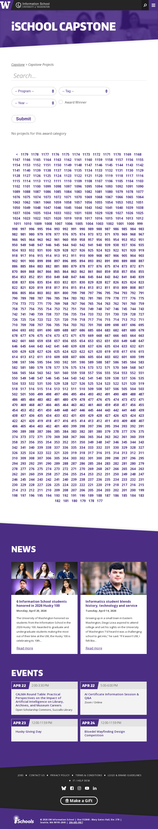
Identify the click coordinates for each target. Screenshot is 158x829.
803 (40, 292)
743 (141, 308)
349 (91, 441)
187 (108, 495)
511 (74, 388)
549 (23, 377)
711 (141, 319)
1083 (78, 191)
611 (40, 356)
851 (40, 276)
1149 (68, 164)
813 (91, 287)
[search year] (34, 103)
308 (32, 457)
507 (108, 388)
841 (124, 276)
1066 (119, 196)
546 (48, 377)
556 (99, 372)
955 (108, 239)
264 (133, 468)
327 (141, 447)
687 (74, 330)
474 (116, 399)
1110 (68, 180)
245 (23, 479)
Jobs (20, 775)
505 (124, 388)
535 (141, 377)
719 (74, 319)
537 (124, 377)
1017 (88, 218)
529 (57, 383)
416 (65, 420)
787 (40, 298)
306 (48, 457)
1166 (27, 159)
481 (57, 399)
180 (74, 500)
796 (99, 292)
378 (116, 431)
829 (91, 282)
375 (141, 431)
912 (65, 255)
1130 (129, 170)
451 (40, 409)
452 (32, 409)
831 (74, 282)
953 (124, 239)
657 (57, 340)
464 (65, 404)
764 (99, 303)
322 (48, 452)
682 (116, 330)
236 (99, 479)
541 (91, 377)
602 (116, 356)
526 (82, 383)
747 (108, 308)
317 (91, 452)
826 (116, 282)
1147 (88, 164)
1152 (37, 164)
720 (65, 319)
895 (74, 260)
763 (108, 303)
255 (74, 473)
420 (32, 420)
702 (82, 324)
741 (23, 314)
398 (82, 425)
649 (124, 340)
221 (91, 484)
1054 (109, 202)
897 (57, 260)
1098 (57, 186)
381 (91, 431)
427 (108, 415)
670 (82, 335)
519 (141, 383)
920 (133, 250)
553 (124, 372)
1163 (57, 159)
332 (99, 447)
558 (82, 372)
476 (99, 399)
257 (57, 473)
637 (91, 345)
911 (74, 255)
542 (82, 377)
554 (116, 372)
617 (124, 351)
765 (91, 303)
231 (141, 479)
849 (57, 276)
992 (65, 228)
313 (124, 452)
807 (141, 287)
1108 (88, 180)
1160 (88, 159)
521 (124, 383)
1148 (78, 164)
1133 (99, 170)
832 (65, 282)
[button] (145, 5)
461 (91, 404)
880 (65, 266)
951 (141, 239)
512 (65, 388)
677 (23, 335)
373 (23, 436)
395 (108, 425)
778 (116, 298)
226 (48, 484)
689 (57, 330)
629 (23, 351)
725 (23, 319)
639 (74, 345)
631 (141, 345)
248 (133, 473)
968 (133, 234)
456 (133, 404)
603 (108, 356)
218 (116, 484)
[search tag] (84, 91)
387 (40, 431)
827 (108, 282)
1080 (109, 191)
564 (32, 372)
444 (99, 409)
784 (65, 298)
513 (57, 388)
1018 (78, 218)
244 (32, 479)
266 (116, 468)
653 (91, 340)
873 (124, 266)
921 (124, 250)
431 (74, 415)
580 (32, 367)
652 (99, 340)
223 (74, 484)
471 (141, 399)
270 (82, 468)
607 (74, 356)
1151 (47, 164)
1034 (47, 212)
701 (91, 324)
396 (99, 425)
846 (82, 276)
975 (74, 234)
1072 (57, 196)
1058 (68, 202)
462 (82, 404)
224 (65, 484)
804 (32, 292)
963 (40, 239)
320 (65, 452)
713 (124, 319)
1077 (140, 191)
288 (65, 463)
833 (57, 282)
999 (140, 223)
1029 (99, 212)
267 (108, 468)
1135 (78, 170)
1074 (37, 196)
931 (40, 250)
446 (82, 409)
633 (124, 345)
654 (82, 340)
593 (57, 361)
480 (65, 399)
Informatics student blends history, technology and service (111, 603)
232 (133, 479)
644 (32, 345)
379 (108, 431)
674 (48, 335)
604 (99, 356)
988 (99, 228)
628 (32, 351)
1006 (69, 223)
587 (108, 361)
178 (91, 500)
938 (116, 244)
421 (23, 420)
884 (32, 266)
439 (141, 409)
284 (99, 463)
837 (23, 282)
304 (65, 457)
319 (74, 452)
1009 (38, 223)
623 (74, 351)
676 (32, 335)
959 (74, 239)
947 (40, 244)
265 (124, 468)
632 (133, 345)
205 (91, 489)
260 (32, 473)
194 (48, 495)
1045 (68, 207)
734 (82, 314)
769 (57, 303)
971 (108, 234)
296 (133, 457)
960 (65, 239)
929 (57, 250)
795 (108, 292)
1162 (68, 159)
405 (23, 425)
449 (57, 409)
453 (23, 409)
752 (65, 308)
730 (116, 314)
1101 (27, 186)
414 (82, 420)
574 (82, 367)
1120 (99, 175)
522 (116, 383)
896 (65, 260)
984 (133, 228)
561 (57, 372)
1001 (120, 223)
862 (82, 271)
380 (99, 431)
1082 (88, 191)
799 (74, 292)
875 (108, 266)
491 (108, 393)
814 (82, 287)
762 (116, 303)
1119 (109, 175)
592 (65, 361)
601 (124, 356)
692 (32, 330)
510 (82, 388)
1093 (109, 186)
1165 (37, 159)
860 (99, 271)
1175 (66, 154)
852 (32, 276)
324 (32, 452)
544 (65, 377)
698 (116, 324)
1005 (79, 223)
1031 (78, 212)
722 (48, 319)
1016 (99, 218)
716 (99, 319)
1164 (47, 159)
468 (32, 404)
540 (99, 377)
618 (116, 351)
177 (100, 500)
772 (32, 303)
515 (40, 388)
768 (65, 303)
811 (108, 287)
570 (116, 367)
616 (133, 351)
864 (65, 271)
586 (116, 361)
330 (116, 447)
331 (108, 447)
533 (23, 383)
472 (133, 399)
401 (57, 425)
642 (48, 345)
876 (99, 266)
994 (48, 228)
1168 (138, 154)
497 (57, 393)
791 (141, 292)
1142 (140, 164)
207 (74, 489)
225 (57, 484)
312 (133, 452)
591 (74, 361)
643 (40, 345)
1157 (119, 159)
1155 (140, 159)
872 (133, 266)
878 (82, 266)
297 (124, 457)
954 (116, 239)
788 (32, 298)
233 (124, 479)
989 (91, 228)
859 (108, 271)
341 (23, 447)
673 (57, 335)
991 (74, 228)
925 (91, 250)
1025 (140, 212)
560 (65, 372)
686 (82, 330)
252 (99, 473)
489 (124, 393)
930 (48, 250)
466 (48, 404)
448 (65, 409)
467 (40, 404)
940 (99, 244)
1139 (37, 170)
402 (48, 425)
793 (124, 292)
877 (91, 266)
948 (32, 244)
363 (108, 436)
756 (32, 308)
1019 (68, 218)
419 (40, 420)
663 (141, 335)
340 (32, 447)
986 (116, 228)
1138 (47, 170)
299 (108, 457)
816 (65, 287)
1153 (27, 164)
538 (116, 377)
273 (57, 468)
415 (74, 420)
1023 (27, 218)
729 (124, 314)
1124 (57, 175)
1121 (88, 175)
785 (57, 298)
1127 (27, 175)
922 (116, 250)
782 (82, 298)
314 (116, 452)
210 (48, 489)
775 (141, 298)
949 (23, 244)
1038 (140, 207)
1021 (47, 218)
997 (23, 228)
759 (141, 303)
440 (133, 409)
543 (74, 377)
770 (48, 303)
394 (116, 425)
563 (40, 372)
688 (65, 330)
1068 (99, 196)
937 (124, 244)
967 (141, 234)
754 (48, 308)
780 (99, 298)
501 (23, 393)
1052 (129, 202)
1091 (129, 186)
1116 (140, 175)
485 (23, 399)
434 (48, 415)
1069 (88, 196)
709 (23, 324)
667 (108, 335)
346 (116, 441)
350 (82, 441)
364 (99, 436)
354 (48, 441)
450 (48, 409)
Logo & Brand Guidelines (124, 775)
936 (133, 244)
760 (133, 303)
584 (133, 361)
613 (23, 356)
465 (57, 404)
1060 (47, 202)
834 (48, 282)
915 (40, 255)
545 (57, 377)
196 (32, 495)
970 (116, 234)
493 (91, 393)
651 (108, 340)
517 (23, 388)
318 (82, 452)
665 (124, 335)
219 (108, 484)
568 (133, 367)
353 (57, 441)
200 (133, 489)
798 (82, 292)
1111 (57, 180)
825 (124, 282)
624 (65, 351)
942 (82, 244)
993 (57, 228)
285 (91, 463)
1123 (68, 175)
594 (48, 361)
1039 (129, 207)
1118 (119, 175)
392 (133, 425)
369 (57, 436)
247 (141, 473)
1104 (129, 180)
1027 (119, 212)
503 (141, 388)
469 (23, 404)
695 (141, 324)
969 (124, 234)
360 (133, 436)
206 (82, 489)
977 (57, 234)
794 (116, 292)
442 (116, 409)
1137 (57, 170)
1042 (99, 207)
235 (108, 479)
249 (124, 473)
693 (23, 330)
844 (99, 276)
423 (141, 415)
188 (99, 495)
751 (74, 308)
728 (133, 314)
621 (91, 351)
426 (116, 415)
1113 (37, 180)
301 (91, 457)
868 (32, 271)
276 (32, 468)
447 (74, 409)
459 (108, 404)
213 (23, 489)
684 (99, 330)
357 (23, 441)
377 (124, 431)
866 (48, 271)
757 (23, 308)
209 (57, 489)
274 (48, 468)
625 (57, 351)
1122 (78, 175)
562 (48, 372)
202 (116, 489)
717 (91, 319)
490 (116, 393)
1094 (99, 186)
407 (141, 420)
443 (108, 409)
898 (48, 260)
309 (23, 457)
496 (65, 393)
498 (48, 393)
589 (91, 361)
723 (40, 319)
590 (82, 361)
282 (116, 463)
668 (99, 335)
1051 (140, 202)
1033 (57, 212)
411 (108, 420)
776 (133, 298)
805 (23, 292)
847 (74, 276)
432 (65, 415)
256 (65, 473)
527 (74, 383)
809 (124, 287)
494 (82, 393)
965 (23, 239)
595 (40, 361)
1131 (119, 170)
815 (74, 287)
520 (133, 383)
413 (91, 420)
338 (48, 447)
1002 (110, 223)
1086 (47, 191)
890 (116, 260)
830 (82, 282)
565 (23, 372)
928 (65, 250)
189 (91, 495)
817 (57, 287)
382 (82, 431)
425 (124, 415)
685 (91, 330)
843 (108, 276)
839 (141, 276)
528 (65, 383)
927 (74, 250)
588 (99, 361)
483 (40, 399)
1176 (55, 154)
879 (74, 266)
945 (57, 244)
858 (116, 271)
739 (40, 314)
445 (91, 409)
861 (91, 271)
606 (82, 356)
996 (32, 228)
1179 (25, 154)
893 (91, 260)
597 (23, 361)
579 (40, 367)
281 (124, 463)
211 (40, 489)
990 (82, 228)
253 (91, 473)
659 (40, 340)
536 (133, 377)
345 (124, 441)
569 (124, 367)
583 (141, 361)
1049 (27, 207)
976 (65, 234)
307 (40, 457)
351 (74, 441)
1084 (68, 191)
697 (124, 324)
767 (74, 303)
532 (32, 383)
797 (91, 292)
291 (40, 463)
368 (65, 436)
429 (91, 415)
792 (133, 292)
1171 (107, 154)
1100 (37, 186)
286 (82, 463)
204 (99, 489)
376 (133, 431)
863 (74, 271)
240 (65, 479)
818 (48, 287)
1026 (129, 212)
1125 (47, 175)
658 (48, 340)
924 (99, 250)
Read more (24, 648)
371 (40, 436)
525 (91, 383)
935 (141, 244)
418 (48, 420)
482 (48, 399)
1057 (78, 202)
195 (40, 495)
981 (23, 234)
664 (133, 335)
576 (65, 367)
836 (32, 282)
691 (40, 330)
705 (57, 324)
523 (108, 383)
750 (82, 308)
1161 (78, 159)
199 (141, 489)
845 (91, 276)
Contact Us (36, 775)
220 (99, 484)
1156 (129, 159)
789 (23, 298)
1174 (76, 154)
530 (48, 383)
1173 (86, 154)
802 (48, 292)
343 (141, 441)
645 (23, 345)
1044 (78, 207)
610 (48, 356)
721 (57, 319)
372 (32, 436)
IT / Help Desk (81, 780)
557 (91, 372)
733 (91, 314)
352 (65, 441)
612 (32, 356)
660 (32, 340)
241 (57, 479)
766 (82, 303)
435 (40, 415)
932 (32, 250)
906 (116, 255)
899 (40, 260)
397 (91, 425)
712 (133, 319)
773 (23, 303)
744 (133, 308)
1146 (99, 164)
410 (116, 420)
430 (82, 415)
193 (57, 495)
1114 (27, 180)
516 (32, 388)
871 (141, 266)
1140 (27, 170)
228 (32, 484)
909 (91, 255)
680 (133, 330)
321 (57, 452)
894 (82, 260)
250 (116, 473)
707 (40, 324)
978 (48, 234)
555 (108, 372)
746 (116, 308)
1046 (57, 207)
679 (141, 330)
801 (57, 292)
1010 (28, 223)
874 (116, 266)
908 (99, 255)
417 (57, 420)
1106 (109, 180)
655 (74, 340)
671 (74, 335)
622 (82, 351)
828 (99, 282)
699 (108, 324)
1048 (37, 207)
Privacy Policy (60, 775)
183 (141, 495)
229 (23, 484)
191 (74, 495)
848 (65, 276)
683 (108, 330)
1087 (37, 191)
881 (57, 266)
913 (57, 255)
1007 (59, 223)
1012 (140, 218)
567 (141, 367)
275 (40, 468)
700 (99, 324)
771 (40, 303)
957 (91, 239)
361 (124, 436)
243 (40, 479)
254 (82, 473)
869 (23, 271)
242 (48, 479)
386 (48, 431)
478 (82, 399)
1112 (47, 180)
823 (141, 282)
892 (99, 260)
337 (57, 447)
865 (57, 271)
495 (74, 393)
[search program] (34, 91)
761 (124, 303)
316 (99, 452)
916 (32, 255)
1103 (140, 180)
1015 (109, 218)
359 (141, 436)
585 (124, 361)
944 (65, 244)
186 (116, 495)
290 (48, 463)
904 (133, 255)
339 (40, 447)
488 (133, 393)
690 (48, 330)
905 (124, 255)
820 (32, 287)
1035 (37, 212)
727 (141, 314)
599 (141, 356)
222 (82, 484)
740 (32, 314)
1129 (140, 170)
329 (124, 447)
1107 (99, 180)
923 (108, 250)
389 (23, 431)
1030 (88, 212)
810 (116, 287)
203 (108, 489)
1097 (68, 186)
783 (74, 298)
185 (124, 495)
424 (133, 415)
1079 (119, 191)
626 (48, 351)
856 (133, 271)
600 (133, 356)
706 (48, 324)
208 (65, 489)
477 (91, 399)
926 (82, 250)
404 (32, 425)
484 (32, 399)
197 (23, 495)
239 (74, 479)
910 (82, 255)
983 (141, 228)
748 (99, 308)
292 (32, 463)
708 (32, 324)
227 (40, 484)
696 (133, 324)
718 (82, 319)
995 (40, 228)
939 (108, 244)
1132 (109, 170)
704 (65, 324)
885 (23, 266)
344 (133, 441)
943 (74, 244)
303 (74, 457)
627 (40, 351)
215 (141, 484)
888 (133, 260)
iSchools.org (23, 819)
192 (65, 495)
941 (91, 244)
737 (57, 314)
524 (99, 383)
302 (82, 457)
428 (99, 415)
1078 (129, 191)
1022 (37, 218)
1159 (99, 159)
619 (108, 351)
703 (74, 324)
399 (74, 425)
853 (23, 276)
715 (108, 319)
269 (91, 468)
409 (124, 420)
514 (48, 388)
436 (32, 415)
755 (40, 308)
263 (141, 468)
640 (65, 345)
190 (82, 495)
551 (141, 372)
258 (48, 473)
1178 (35, 154)
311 (141, 452)
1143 (129, 164)
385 (57, 431)
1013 (129, 218)
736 (65, 314)
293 (23, 463)
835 (40, 282)
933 (23, 250)
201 (124, 489)
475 (108, 399)
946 (48, 244)
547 (40, 377)
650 (116, 340)
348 (99, 441)
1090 (140, 186)
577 (57, 367)
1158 (109, 159)
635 (108, 345)
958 (82, 239)
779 (108, 298)
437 (23, 415)
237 (91, 479)
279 (141, 463)
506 (116, 388)
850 (48, 276)
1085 (57, 191)
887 (141, 260)
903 (141, 255)
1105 (119, 180)
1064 (140, 196)
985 (124, 228)
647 (141, 340)
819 (40, 287)
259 (40, 473)
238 (82, 479)
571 (108, 367)
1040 (119, 207)
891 (108, 260)
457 (124, 404)
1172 (97, 154)
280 (133, 463)
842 (116, 276)
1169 (127, 154)
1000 (131, 223)
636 (99, 345)
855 (141, 271)
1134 (88, 170)
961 (57, 239)
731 (108, 314)
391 (141, 425)
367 (74, 436)
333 (91, 447)
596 (32, 361)
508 (99, 388)
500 (32, 393)
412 (99, 420)
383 (74, 431)
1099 (47, 186)
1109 (78, 180)
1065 (129, 196)
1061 (37, 202)
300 (99, 457)
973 (91, 234)
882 (48, 266)
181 (66, 500)
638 (82, 345)
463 (74, 404)
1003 (100, 223)
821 (23, 287)
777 (124, 298)
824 (133, 282)
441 (124, 409)
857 (124, 271)
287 (74, 463)
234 (116, 479)
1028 (109, 212)
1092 (119, 186)
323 (40, 452)
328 (133, 447)
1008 (48, 223)
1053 (119, 202)
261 (23, 473)
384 (65, 431)
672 (65, 335)
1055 (99, 202)
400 (65, 425)
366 (82, 436)
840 (133, 276)
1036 (27, 212)
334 (82, 447)
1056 (88, 202)
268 (99, 468)
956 (99, 239)
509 (91, 388)
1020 (57, 218)
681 (124, 330)
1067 (109, 196)
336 (65, 447)
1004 (89, 223)
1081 (99, 191)
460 (99, 404)
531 (40, 383)
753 (57, 308)
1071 (68, 196)
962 (48, 239)
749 (91, 308)
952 (133, 239)
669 (91, 335)
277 (23, 468)
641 (57, 345)
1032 (68, 212)
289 (57, 463)
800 (65, 292)
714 (116, 319)
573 (91, 367)
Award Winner (73, 102)
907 (108, 255)
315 (108, 452)
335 (74, 447)
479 (74, 399)
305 (57, 457)
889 (124, 260)
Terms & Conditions (89, 775)
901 (23, 260)
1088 (27, 191)
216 (133, 484)
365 (91, 436)
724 (32, 319)
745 (124, 308)
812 (99, 287)
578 (48, 367)
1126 (37, 175)
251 (108, 473)
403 (40, 425)
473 (124, 399)
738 (48, 314)
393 (124, 425)
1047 (47, 207)
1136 (68, 170)
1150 (57, 164)
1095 (88, 186)
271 (74, 468)
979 (40, 234)
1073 (47, 196)
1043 (88, 207)
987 (108, 228)
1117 (129, 175)
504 (133, 388)
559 (74, 372)
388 (32, 431)
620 (99, 351)
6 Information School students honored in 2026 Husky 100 (41, 603)
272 (65, 468)
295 (141, 457)
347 (108, 441)
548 (32, 377)
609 (57, 356)
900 (32, 260)
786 (48, 298)
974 (82, 234)
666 (116, 335)
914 (48, 255)
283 (108, 463)
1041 (109, 207)
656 (65, 340)
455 (141, 404)
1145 (109, 164)
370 (48, 436)
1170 (117, 154)
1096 (78, 186)
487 (141, 393)
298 (116, 457)
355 (40, 441)
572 (99, 367)
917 (23, 255)
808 (133, 287)
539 (108, 377)
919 (141, 250)
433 (57, 415)
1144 (119, 164)
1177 (45, 154)
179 (83, 500)
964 (32, 239)
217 (124, 484)
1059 (57, 202)
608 (65, 356)
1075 (27, 196)
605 (91, 356)
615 (141, 351)
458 (116, 404)
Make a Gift (79, 800)
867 (40, 271)
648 (133, 340)
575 (74, 367)
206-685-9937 (76, 822)
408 (133, 420)
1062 (27, 202)
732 (99, 314)
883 (40, 266)
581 (23, 367)
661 (23, 340)
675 (40, 335)
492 (99, 393)
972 (99, 234)
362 (116, 436)
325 (23, 452)
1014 (119, 218)
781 (91, 298)
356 (32, 441)
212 (32, 489)
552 (133, 372)
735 (74, 314)
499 (40, 393)
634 (116, 345)
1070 (78, 196)
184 (133, 495)
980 (32, 234)
